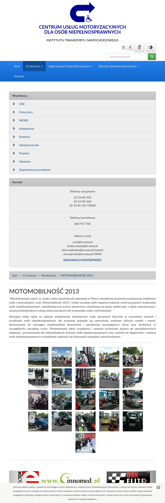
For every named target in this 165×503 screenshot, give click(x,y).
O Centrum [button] (34, 66)
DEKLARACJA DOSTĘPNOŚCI (82, 260)
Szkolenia (21, 161)
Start (17, 66)
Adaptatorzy (23, 128)
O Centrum (30, 275)
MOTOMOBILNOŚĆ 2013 (77, 275)
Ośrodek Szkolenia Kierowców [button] (118, 66)
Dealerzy (21, 136)
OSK (18, 104)
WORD (20, 120)
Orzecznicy (22, 112)
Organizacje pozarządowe (31, 169)
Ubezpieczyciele (25, 145)
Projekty (20, 153)
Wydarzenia (48, 275)
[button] (20, 480)
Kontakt (19, 76)
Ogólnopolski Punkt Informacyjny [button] (70, 66)
